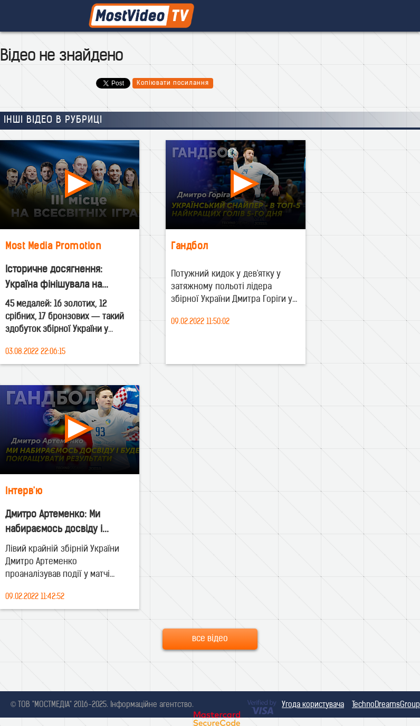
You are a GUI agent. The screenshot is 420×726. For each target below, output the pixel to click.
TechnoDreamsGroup (386, 705)
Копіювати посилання (173, 83)
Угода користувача (313, 705)
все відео (210, 639)
